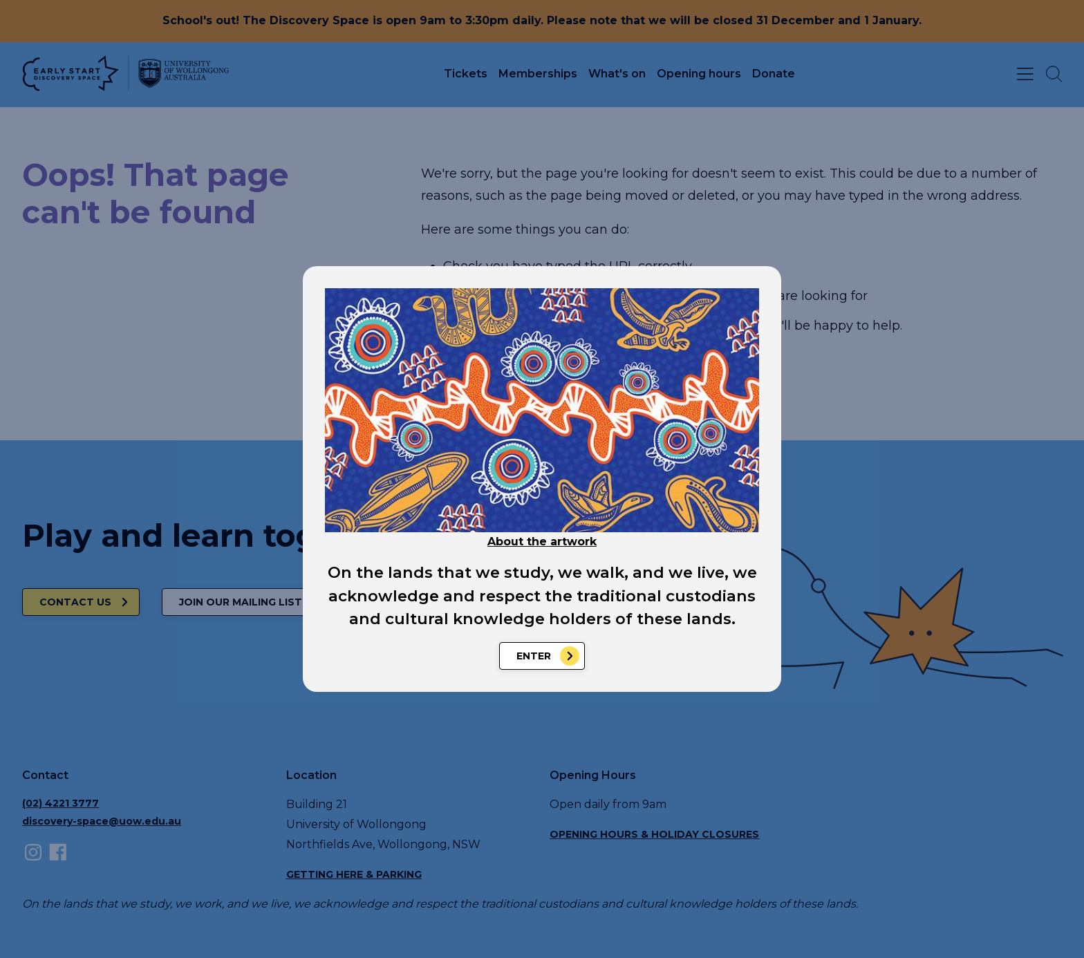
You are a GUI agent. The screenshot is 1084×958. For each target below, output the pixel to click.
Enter (533, 656)
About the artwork (542, 541)
